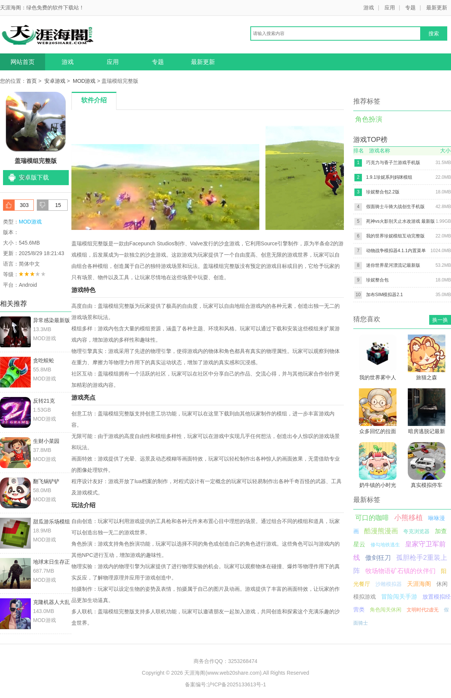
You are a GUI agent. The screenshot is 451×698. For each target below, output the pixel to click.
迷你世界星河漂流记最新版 (393, 265)
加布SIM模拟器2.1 (384, 294)
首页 (31, 81)
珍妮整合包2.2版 (383, 192)
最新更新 (436, 8)
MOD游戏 (84, 81)
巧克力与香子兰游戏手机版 (393, 162)
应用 (389, 8)
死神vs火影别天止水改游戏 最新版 (400, 221)
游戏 (368, 8)
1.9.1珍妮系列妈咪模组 (389, 177)
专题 (410, 8)
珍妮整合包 (377, 280)
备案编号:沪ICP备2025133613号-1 (225, 684)
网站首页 (23, 62)
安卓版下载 (34, 177)
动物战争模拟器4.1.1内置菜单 (396, 250)
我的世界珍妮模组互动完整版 (395, 236)
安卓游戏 (54, 81)
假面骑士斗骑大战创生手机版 (395, 206)
